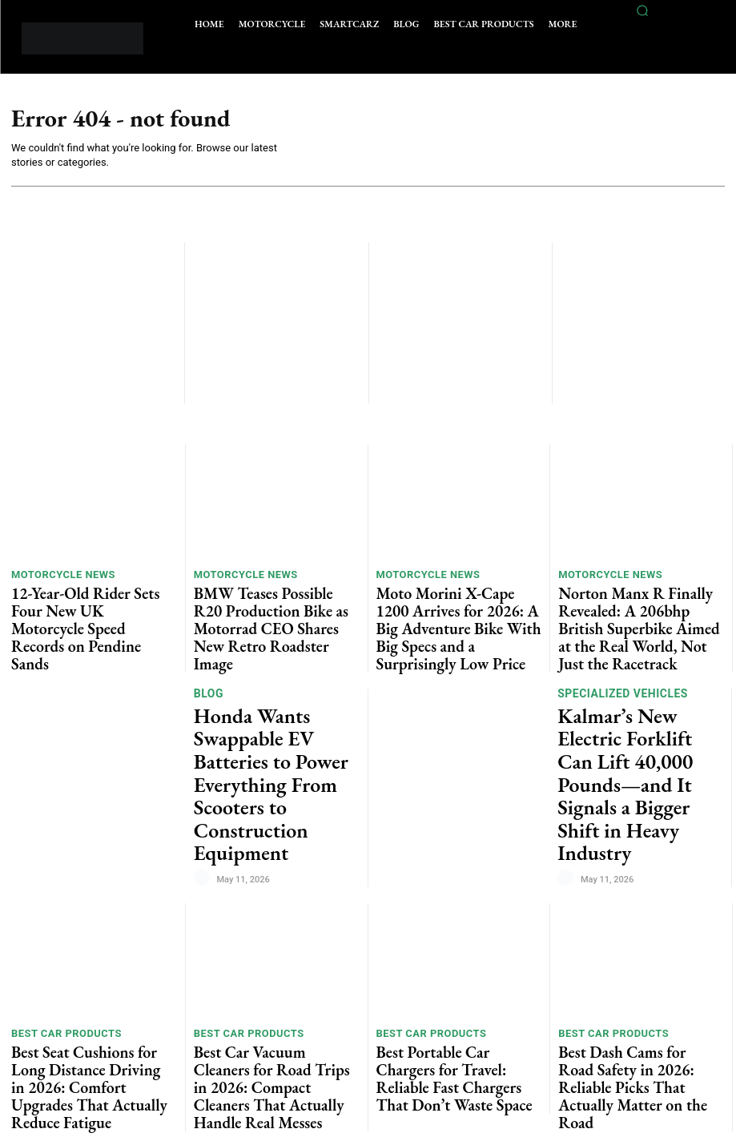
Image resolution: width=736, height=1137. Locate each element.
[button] (643, 10)
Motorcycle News (56, 576)
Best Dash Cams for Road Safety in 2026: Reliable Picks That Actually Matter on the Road (637, 943)
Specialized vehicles (618, 659)
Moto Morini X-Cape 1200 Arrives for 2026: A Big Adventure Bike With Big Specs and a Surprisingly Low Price (455, 608)
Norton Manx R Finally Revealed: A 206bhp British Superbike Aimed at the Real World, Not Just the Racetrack (640, 608)
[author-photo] (204, 750)
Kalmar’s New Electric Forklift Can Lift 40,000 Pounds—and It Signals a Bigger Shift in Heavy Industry (626, 706)
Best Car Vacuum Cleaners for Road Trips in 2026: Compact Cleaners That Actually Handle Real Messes (275, 943)
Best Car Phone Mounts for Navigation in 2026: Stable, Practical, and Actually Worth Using (276, 1047)
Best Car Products (59, 917)
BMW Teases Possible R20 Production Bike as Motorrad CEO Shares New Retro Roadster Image (273, 602)
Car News (585, 1007)
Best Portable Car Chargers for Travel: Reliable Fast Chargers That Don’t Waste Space (456, 943)
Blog (208, 666)
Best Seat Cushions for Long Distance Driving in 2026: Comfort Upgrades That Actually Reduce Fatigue (91, 949)
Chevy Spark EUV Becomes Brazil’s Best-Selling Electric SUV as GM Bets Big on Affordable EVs (633, 1047)
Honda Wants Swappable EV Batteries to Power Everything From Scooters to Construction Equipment (276, 706)
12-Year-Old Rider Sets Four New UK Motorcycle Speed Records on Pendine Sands (87, 602)
